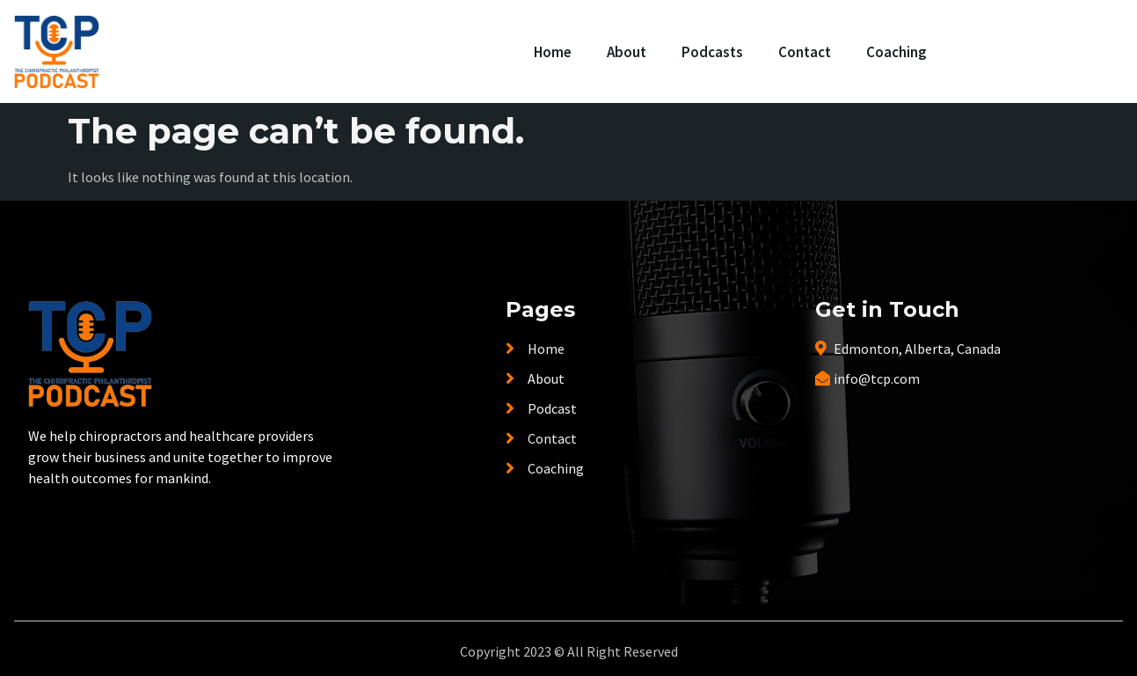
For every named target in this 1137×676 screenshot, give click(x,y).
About (626, 52)
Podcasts (712, 52)
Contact (804, 52)
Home (553, 52)
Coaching (896, 52)
